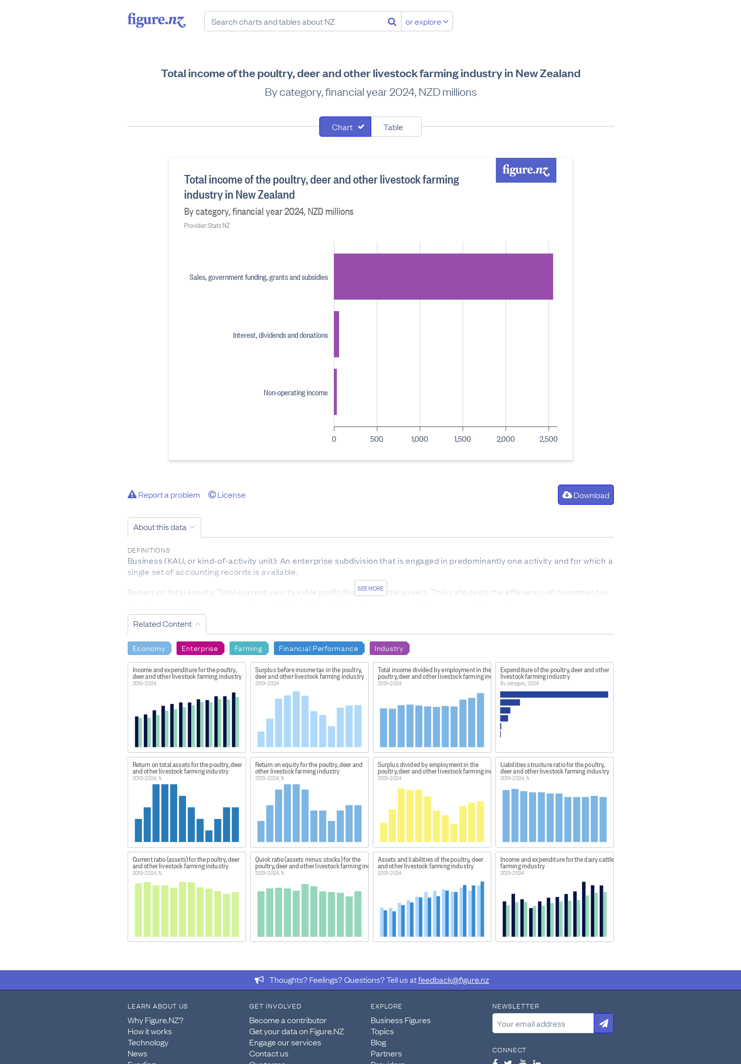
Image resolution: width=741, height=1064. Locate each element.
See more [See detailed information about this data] (370, 588)
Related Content (162, 623)
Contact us (269, 1052)
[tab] (345, 126)
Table (393, 126)
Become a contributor (288, 1019)
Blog (378, 1041)
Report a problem (164, 494)
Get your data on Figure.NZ (296, 1030)
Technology (148, 1041)
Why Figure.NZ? (156, 1019)
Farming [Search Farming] (249, 647)
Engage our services (285, 1041)
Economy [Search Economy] (149, 647)
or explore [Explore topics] (427, 21)
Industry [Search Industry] (389, 647)
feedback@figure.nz (453, 979)
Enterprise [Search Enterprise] (200, 647)
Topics (382, 1030)
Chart (342, 126)
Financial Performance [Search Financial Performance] (319, 647)
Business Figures (401, 1019)
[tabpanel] (371, 309)
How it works (150, 1030)
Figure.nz (157, 20)
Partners (386, 1052)
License (227, 494)
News (137, 1052)
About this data (160, 526)
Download (585, 494)
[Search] (392, 21)
